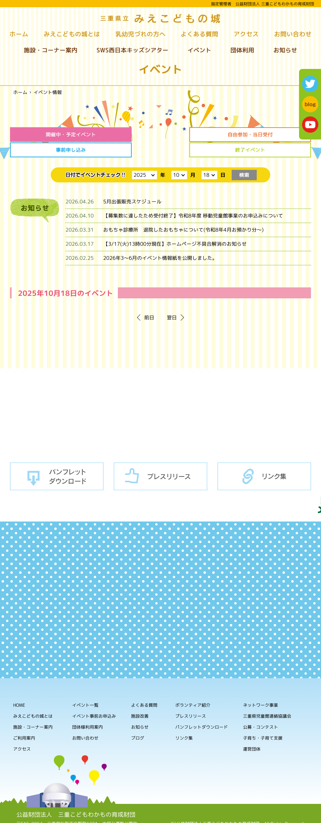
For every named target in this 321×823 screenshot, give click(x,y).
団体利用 (242, 50)
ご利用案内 (24, 722)
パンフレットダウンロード (56, 460)
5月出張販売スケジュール (132, 185)
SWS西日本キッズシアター (132, 50)
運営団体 (251, 733)
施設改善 (140, 700)
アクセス (246, 33)
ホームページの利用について (237, 813)
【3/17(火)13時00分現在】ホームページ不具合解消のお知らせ (175, 227)
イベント (199, 50)
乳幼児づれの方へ (140, 33)
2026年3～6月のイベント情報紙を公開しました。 (160, 242)
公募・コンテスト (260, 711)
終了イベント (275, 134)
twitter (310, 83)
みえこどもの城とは (72, 33)
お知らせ (285, 50)
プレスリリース (160, 460)
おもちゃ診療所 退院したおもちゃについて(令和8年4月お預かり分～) (183, 213)
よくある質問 (199, 33)
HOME (19, 689)
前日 (149, 301)
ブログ (137, 722)
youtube (310, 124)
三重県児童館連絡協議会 (267, 700)
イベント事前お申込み (94, 700)
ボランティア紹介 (192, 689)
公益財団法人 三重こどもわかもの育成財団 (75, 798)
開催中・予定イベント (45, 134)
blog (310, 104)
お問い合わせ (293, 33)
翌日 (172, 301)
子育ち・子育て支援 (262, 722)
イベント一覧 (85, 689)
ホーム (18, 33)
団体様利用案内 (87, 711)
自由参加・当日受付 (122, 134)
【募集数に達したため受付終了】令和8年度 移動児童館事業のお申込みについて (193, 199)
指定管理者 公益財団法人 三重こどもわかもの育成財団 (262, 4)
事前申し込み (199, 134)
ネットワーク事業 (260, 689)
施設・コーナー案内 (50, 50)
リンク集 (264, 460)
